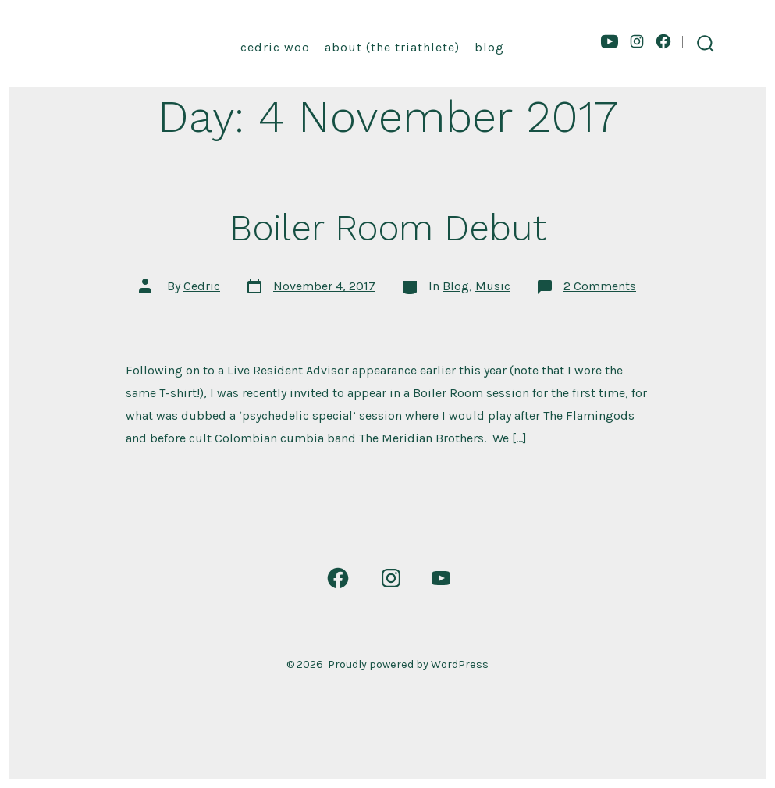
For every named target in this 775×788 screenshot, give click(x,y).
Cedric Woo (275, 47)
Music (492, 286)
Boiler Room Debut (387, 228)
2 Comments (599, 286)
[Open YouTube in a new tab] (609, 41)
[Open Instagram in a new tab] (637, 41)
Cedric (201, 286)
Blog (489, 47)
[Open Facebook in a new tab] (663, 41)
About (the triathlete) (392, 47)
